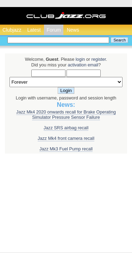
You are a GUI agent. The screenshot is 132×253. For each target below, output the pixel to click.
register (98, 59)
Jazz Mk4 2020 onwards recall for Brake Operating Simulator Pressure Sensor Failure (66, 115)
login (80, 59)
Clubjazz (11, 30)
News (73, 30)
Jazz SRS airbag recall (66, 127)
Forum (53, 30)
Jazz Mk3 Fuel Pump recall (66, 149)
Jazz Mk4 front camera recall (66, 138)
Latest (33, 30)
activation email (83, 65)
